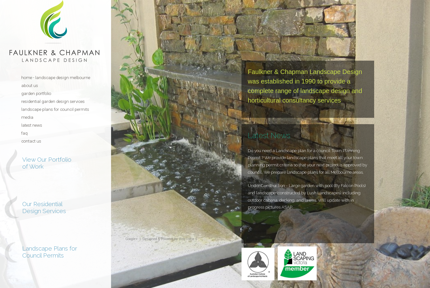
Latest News (31, 125)
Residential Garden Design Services (53, 101)
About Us (29, 85)
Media (27, 117)
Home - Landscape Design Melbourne (55, 77)
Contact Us (31, 141)
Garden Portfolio (36, 93)
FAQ (24, 133)
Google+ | (133, 239)
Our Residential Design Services (44, 207)
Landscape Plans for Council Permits (55, 109)
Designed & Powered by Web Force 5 (169, 239)
